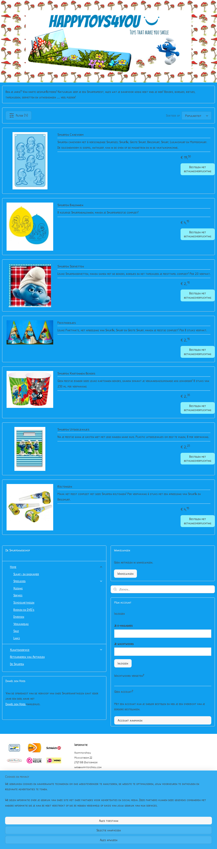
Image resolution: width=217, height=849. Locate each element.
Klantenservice (56, 649)
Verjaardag (21, 623)
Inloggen (123, 663)
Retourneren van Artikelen (27, 656)
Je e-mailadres (123, 625)
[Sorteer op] (196, 116)
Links (16, 638)
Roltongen (64, 486)
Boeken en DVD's (23, 609)
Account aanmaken (130, 720)
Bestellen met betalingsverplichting (197, 169)
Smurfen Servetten (70, 266)
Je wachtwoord (124, 643)
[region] (80, 830)
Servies (17, 595)
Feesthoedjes (66, 322)
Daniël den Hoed (16, 704)
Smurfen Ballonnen (70, 205)
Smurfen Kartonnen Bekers (76, 373)
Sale (16, 630)
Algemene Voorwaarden (88, 781)
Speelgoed (58, 581)
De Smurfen (17, 664)
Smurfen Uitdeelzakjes (73, 429)
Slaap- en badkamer (26, 574)
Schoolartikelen (23, 602)
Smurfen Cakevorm (70, 134)
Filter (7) (18, 115)
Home (56, 566)
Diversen (18, 616)
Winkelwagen (125, 573)
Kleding (18, 588)
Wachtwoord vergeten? (129, 675)
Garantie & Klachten (86, 786)
